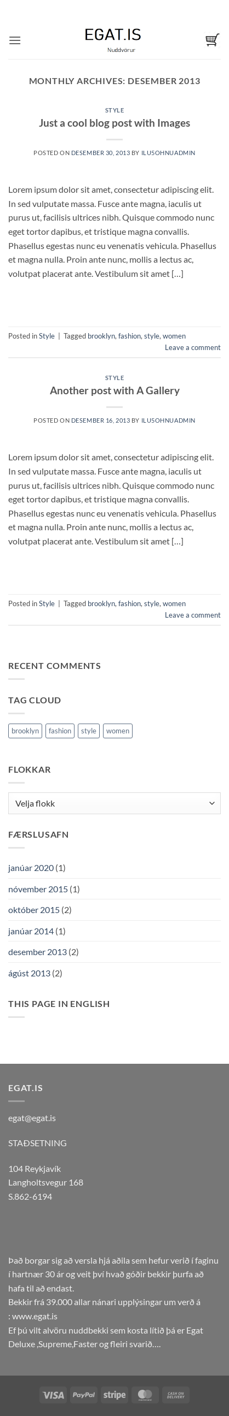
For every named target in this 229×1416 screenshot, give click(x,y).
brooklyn (101, 335)
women (174, 335)
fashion (129, 335)
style (151, 335)
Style (114, 110)
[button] (14, 40)
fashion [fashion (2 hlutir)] (60, 730)
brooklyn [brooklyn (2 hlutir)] (25, 730)
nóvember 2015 (38, 889)
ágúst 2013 (29, 973)
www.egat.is (35, 1316)
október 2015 (34, 909)
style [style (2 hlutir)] (88, 730)
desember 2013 (37, 951)
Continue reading (114, 298)
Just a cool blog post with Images (114, 122)
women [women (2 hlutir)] (117, 730)
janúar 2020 (31, 867)
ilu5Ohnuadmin (168, 152)
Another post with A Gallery (115, 390)
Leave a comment (193, 347)
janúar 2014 (31, 931)
